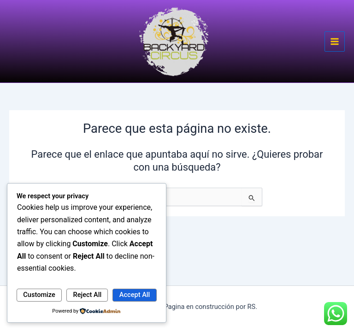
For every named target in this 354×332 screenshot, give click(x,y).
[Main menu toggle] (334, 41)
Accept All (134, 294)
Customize (39, 294)
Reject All (87, 294)
